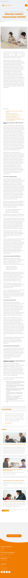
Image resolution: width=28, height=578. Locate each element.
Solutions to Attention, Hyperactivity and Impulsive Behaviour (15, 120)
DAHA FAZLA (5, 510)
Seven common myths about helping (13, 480)
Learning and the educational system (14, 501)
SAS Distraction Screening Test (13, 117)
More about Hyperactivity (11, 113)
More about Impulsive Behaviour (13, 114)
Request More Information (14, 535)
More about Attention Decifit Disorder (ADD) (14, 112)
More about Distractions (11, 116)
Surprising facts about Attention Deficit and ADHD (12, 470)
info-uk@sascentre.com (5, 1)
